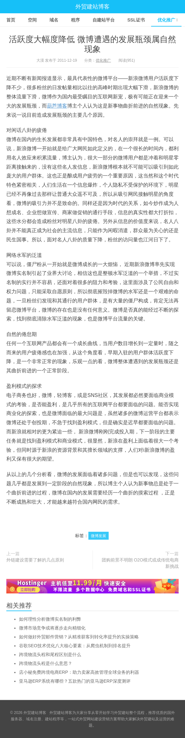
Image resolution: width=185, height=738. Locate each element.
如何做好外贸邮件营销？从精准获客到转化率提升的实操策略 (79, 636)
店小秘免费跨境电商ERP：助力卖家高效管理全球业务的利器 (79, 672)
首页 (10, 19)
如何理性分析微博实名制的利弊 (50, 619)
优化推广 (166, 19)
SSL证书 (136, 19)
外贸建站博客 (92, 6)
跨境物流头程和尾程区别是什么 (50, 654)
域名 (53, 19)
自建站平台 (103, 19)
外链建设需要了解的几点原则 (35, 559)
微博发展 (98, 536)
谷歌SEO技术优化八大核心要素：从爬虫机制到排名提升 (75, 645)
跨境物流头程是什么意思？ (45, 663)
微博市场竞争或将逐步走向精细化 (52, 627)
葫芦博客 (57, 106)
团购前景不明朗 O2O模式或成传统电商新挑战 (140, 563)
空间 (32, 19)
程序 (75, 19)
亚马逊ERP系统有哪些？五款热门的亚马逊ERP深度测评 (75, 681)
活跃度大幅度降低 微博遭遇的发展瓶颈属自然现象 (92, 44)
